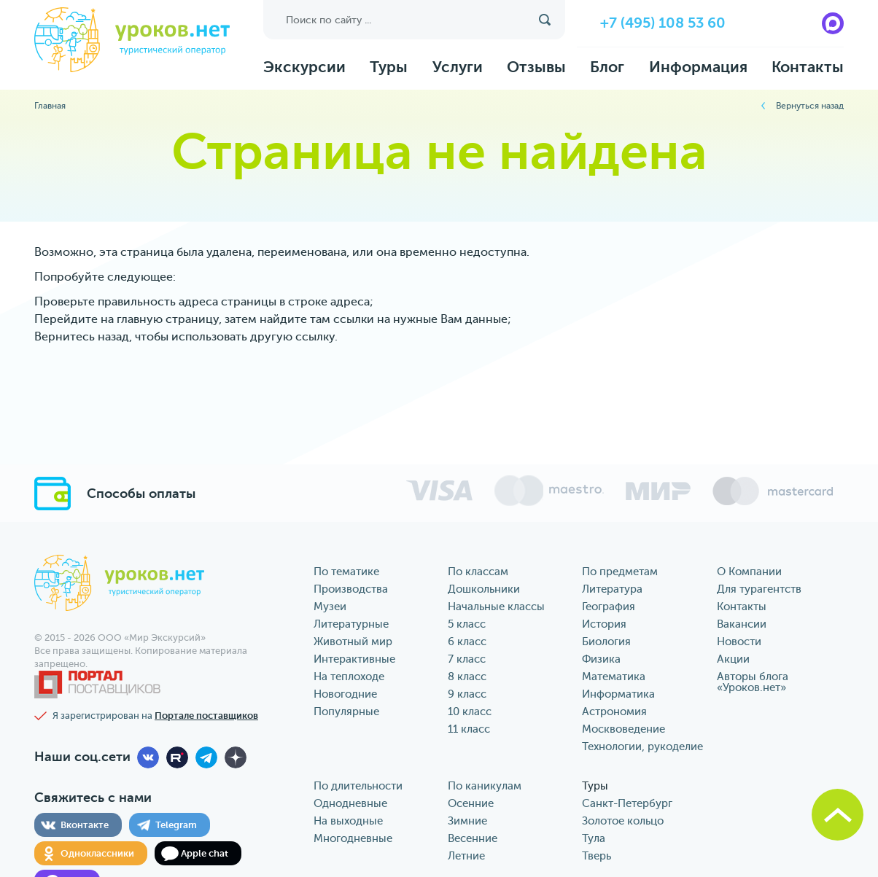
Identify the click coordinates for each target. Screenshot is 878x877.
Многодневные (353, 839)
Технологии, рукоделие (642, 747)
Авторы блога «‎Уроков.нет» (752, 682)
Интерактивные (354, 659)
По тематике (346, 572)
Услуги (457, 67)
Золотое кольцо (623, 821)
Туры (389, 67)
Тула (593, 839)
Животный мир (353, 642)
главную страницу (168, 319)
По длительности (358, 786)
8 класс (467, 677)
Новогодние (345, 694)
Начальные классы (496, 607)
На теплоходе (349, 677)
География (608, 607)
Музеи (330, 607)
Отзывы (536, 67)
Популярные (346, 712)
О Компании (749, 572)
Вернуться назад (810, 105)
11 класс (469, 729)
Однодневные (350, 804)
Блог (607, 67)
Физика (601, 659)
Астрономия (614, 712)
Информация (698, 67)
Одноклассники (97, 853)
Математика (613, 677)
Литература (612, 589)
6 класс (467, 642)
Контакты (808, 67)
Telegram (176, 824)
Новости (739, 642)
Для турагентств (759, 589)
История (604, 624)
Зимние (467, 821)
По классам (478, 572)
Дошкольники (484, 589)
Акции (733, 659)
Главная (50, 106)
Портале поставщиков (206, 715)
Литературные (351, 624)
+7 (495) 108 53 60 (663, 23)
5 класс (467, 624)
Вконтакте (85, 824)
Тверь (596, 856)
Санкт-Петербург (627, 804)
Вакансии (741, 624)
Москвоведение (623, 729)
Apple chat (204, 853)
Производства (351, 589)
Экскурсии (304, 67)
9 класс (467, 694)
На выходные (348, 821)
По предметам (620, 572)
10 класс (470, 712)
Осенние (471, 804)
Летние (466, 856)
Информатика (618, 694)
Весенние (472, 839)
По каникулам (484, 786)
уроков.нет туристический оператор (132, 40)
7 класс (467, 659)
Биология (606, 642)
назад (113, 336)
